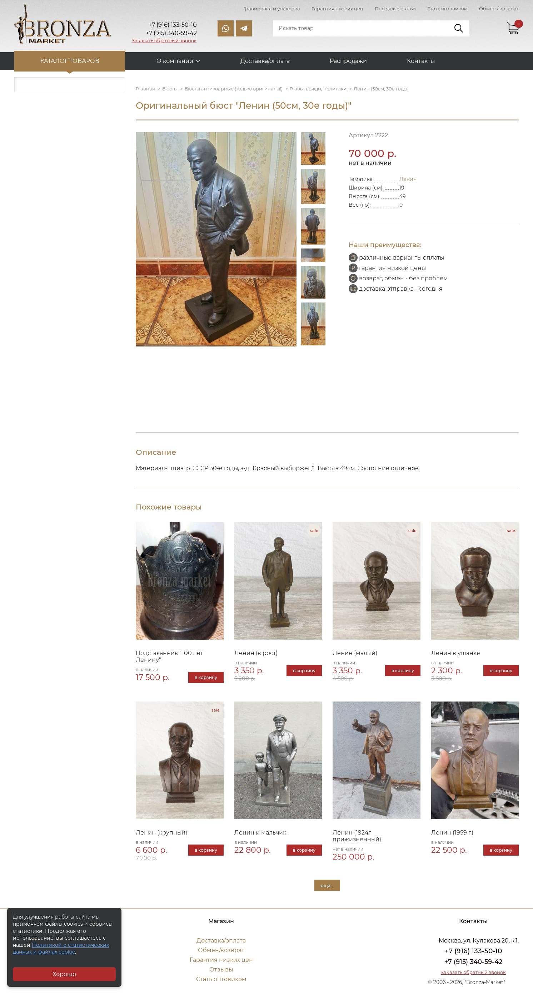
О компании (174, 61)
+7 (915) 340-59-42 (473, 962)
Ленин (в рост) (256, 653)
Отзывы (221, 969)
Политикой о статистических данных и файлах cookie (61, 948)
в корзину (206, 677)
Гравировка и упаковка (271, 8)
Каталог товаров (69, 61)
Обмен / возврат (499, 8)
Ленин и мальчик (260, 832)
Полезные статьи (395, 8)
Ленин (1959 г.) (452, 832)
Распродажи (348, 61)
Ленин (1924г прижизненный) (357, 836)
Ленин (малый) (355, 653)
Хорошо (64, 974)
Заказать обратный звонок (164, 40)
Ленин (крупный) (161, 832)
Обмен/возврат (221, 950)
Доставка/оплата (265, 61)
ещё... (327, 885)
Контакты (421, 61)
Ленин (408, 179)
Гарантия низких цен (337, 8)
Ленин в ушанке (455, 653)
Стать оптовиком (447, 8)
